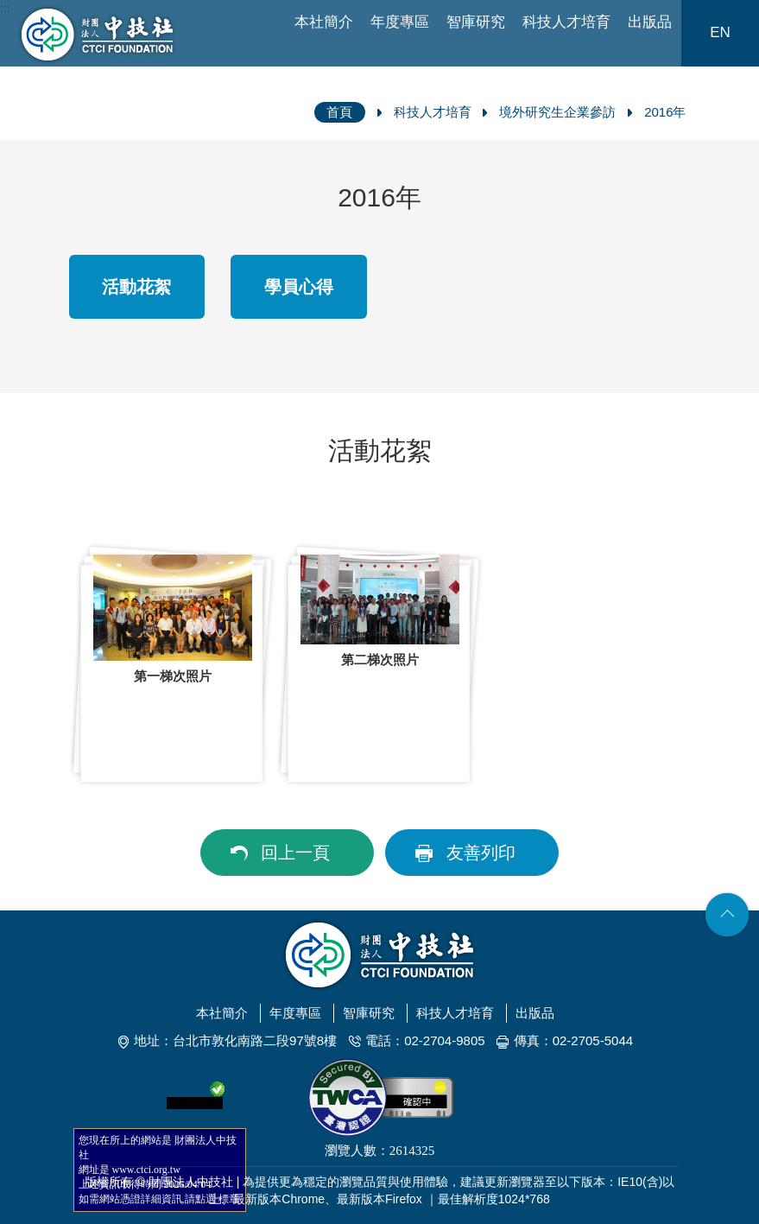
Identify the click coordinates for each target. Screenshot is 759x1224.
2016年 (665, 112)
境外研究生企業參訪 (557, 112)
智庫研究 (475, 22)
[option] (172, 664)
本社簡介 (323, 22)
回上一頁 (295, 852)
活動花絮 (136, 286)
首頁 (339, 112)
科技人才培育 (566, 22)
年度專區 (399, 22)
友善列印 (480, 852)
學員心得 (298, 286)
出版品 (650, 22)
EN (720, 32)
